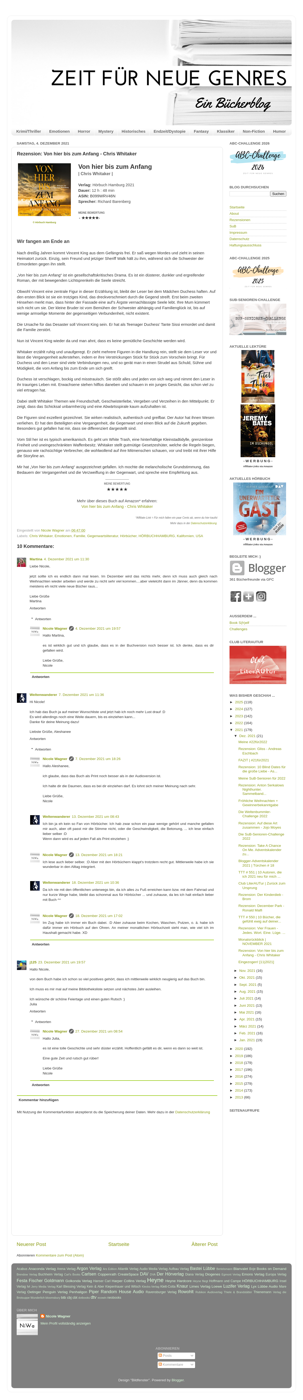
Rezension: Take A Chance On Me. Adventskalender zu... (260, 850)
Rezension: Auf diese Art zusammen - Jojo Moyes (259, 825)
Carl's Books (72, 1274)
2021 (239, 730)
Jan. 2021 (247, 1040)
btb (63, 1297)
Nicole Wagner (55, 628)
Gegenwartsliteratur (102, 536)
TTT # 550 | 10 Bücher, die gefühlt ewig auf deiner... (259, 919)
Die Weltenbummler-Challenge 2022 (254, 814)
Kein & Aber (95, 1286)
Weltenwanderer (43, 695)
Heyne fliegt (200, 1281)
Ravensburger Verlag (161, 1292)
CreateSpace (128, 1274)
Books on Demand (271, 1269)
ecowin (102, 1297)
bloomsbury (52, 1297)
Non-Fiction (254, 131)
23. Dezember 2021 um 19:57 (61, 962)
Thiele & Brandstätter (238, 1292)
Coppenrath (107, 1274)
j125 (33, 962)
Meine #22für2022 (252, 742)
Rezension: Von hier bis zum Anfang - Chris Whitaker (261, 953)
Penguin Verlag (55, 1292)
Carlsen (88, 1274)
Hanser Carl (102, 1281)
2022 (239, 723)
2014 (239, 1090)
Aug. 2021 (247, 991)
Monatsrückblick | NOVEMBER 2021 (255, 942)
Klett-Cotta (167, 1286)
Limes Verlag (200, 1286)
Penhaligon (78, 1292)
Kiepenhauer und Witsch (123, 1286)
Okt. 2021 (247, 977)
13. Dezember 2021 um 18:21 (99, 855)
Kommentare (171, 1364)
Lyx (254, 1286)
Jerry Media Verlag (43, 1286)
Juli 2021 (247, 998)
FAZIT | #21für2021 (253, 760)
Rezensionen (239, 220)
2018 (239, 1063)
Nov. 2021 (247, 971)
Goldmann (54, 1280)
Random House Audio (122, 1291)
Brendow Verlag (27, 1274)
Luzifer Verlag (236, 1286)
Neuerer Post (31, 1244)
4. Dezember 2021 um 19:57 (98, 628)
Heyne (155, 1280)
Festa (22, 1280)
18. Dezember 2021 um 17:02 (99, 916)
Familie (79, 536)
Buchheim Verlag (50, 1274)
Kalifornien (185, 536)
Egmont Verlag (231, 1274)
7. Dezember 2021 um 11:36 (81, 695)
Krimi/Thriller (28, 131)
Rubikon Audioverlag (208, 1292)
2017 (239, 1070)
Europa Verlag (276, 1274)
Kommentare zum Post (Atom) (60, 1255)
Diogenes (212, 1274)
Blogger (178, 1380)
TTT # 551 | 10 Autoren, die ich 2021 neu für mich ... (260, 874)
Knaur (182, 1286)
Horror (84, 131)
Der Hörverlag (170, 1274)
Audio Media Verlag (153, 1269)
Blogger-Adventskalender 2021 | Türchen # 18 (258, 863)
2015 (239, 1084)
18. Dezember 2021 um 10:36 (95, 883)
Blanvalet (240, 1269)
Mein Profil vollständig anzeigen (65, 1323)
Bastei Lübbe (202, 1268)
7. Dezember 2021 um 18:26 (98, 759)
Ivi (28, 1286)
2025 (239, 702)
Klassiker (226, 131)
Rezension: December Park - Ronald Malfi (261, 908)
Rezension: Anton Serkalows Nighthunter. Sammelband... (261, 789)
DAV (144, 1274)
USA (199, 536)
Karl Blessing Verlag (71, 1286)
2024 (239, 709)
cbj (69, 1297)
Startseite (118, 1244)
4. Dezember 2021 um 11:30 (66, 559)
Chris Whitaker (41, 536)
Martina (36, 559)
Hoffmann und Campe (225, 1281)
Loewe (217, 1286)
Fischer (36, 1280)
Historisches (133, 131)
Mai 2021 (247, 1012)
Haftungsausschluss (245, 245)
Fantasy (201, 131)
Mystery (105, 131)
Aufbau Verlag (179, 1269)
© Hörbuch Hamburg (44, 222)
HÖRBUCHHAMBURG (157, 536)
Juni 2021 (247, 1005)
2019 (239, 1056)
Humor (279, 131)
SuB (232, 226)
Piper (94, 1291)
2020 (239, 1049)
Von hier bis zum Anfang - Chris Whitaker (117, 506)
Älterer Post (204, 1244)
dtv (94, 1297)
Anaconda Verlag (42, 1269)
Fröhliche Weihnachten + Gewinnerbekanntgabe (258, 803)
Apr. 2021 (247, 1019)
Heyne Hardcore (179, 1281)
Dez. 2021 (247, 736)
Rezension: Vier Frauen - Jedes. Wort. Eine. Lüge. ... (262, 930)
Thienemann (263, 1292)
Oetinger (34, 1292)
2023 (239, 716)
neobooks (114, 1297)
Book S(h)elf (239, 623)
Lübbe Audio (268, 1286)
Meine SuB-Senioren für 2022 (262, 778)
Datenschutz (239, 239)
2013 (239, 1097)
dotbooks (84, 1297)
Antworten (38, 608)
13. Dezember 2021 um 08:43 (95, 817)
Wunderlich (37, 1297)
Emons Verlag (253, 1274)
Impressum (238, 233)
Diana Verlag (194, 1274)
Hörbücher (128, 536)
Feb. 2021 (247, 1033)
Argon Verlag (89, 1268)
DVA (152, 1274)
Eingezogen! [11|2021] (256, 962)
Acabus (22, 1269)
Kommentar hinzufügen (39, 1100)
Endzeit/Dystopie (170, 131)
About (234, 214)
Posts (165, 1356)
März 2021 (248, 1026)
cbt (74, 1297)
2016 (239, 1076)
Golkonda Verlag (78, 1281)
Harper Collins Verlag (129, 1281)
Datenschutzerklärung (204, 523)
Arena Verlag (66, 1269)
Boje (252, 1269)
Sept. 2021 (248, 985)
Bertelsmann (225, 1268)
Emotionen (59, 131)
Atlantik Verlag (128, 1269)
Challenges (238, 629)
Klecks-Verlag (150, 1286)
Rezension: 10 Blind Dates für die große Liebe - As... (262, 769)
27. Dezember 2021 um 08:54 (99, 1031)
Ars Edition (110, 1268)
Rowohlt (186, 1291)
